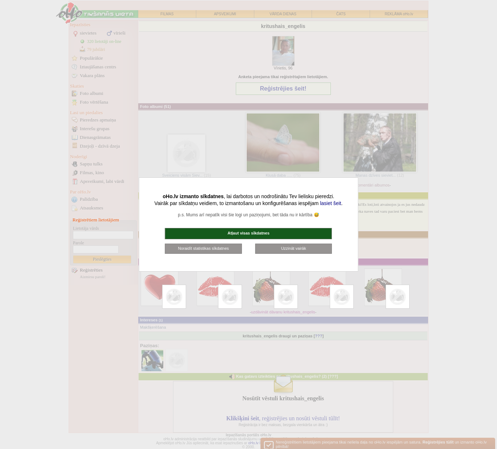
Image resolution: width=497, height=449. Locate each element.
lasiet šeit (330, 203)
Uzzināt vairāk (293, 248)
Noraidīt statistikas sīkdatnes (203, 248)
